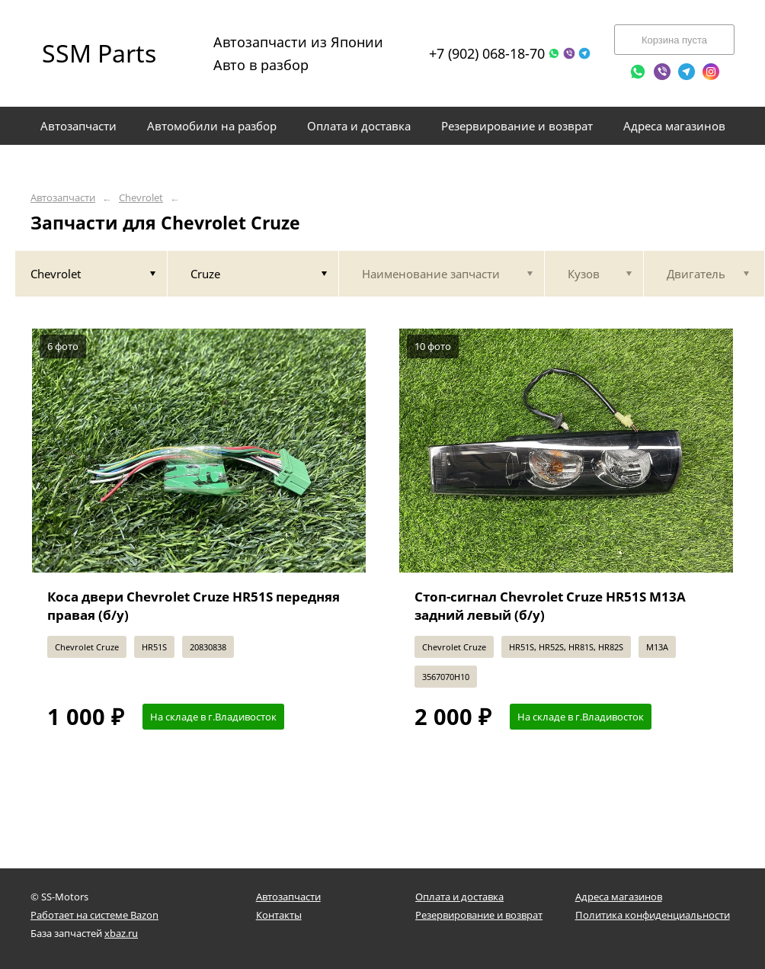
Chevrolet (141, 198)
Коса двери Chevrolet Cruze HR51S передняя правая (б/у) (193, 606)
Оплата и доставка (459, 896)
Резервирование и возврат (479, 915)
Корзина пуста (674, 40)
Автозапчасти (62, 198)
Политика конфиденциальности (652, 915)
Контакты (279, 915)
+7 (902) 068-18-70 (487, 53)
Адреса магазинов (618, 896)
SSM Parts (99, 53)
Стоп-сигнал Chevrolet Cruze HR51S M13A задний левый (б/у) (550, 606)
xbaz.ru (121, 933)
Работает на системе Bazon (94, 915)
